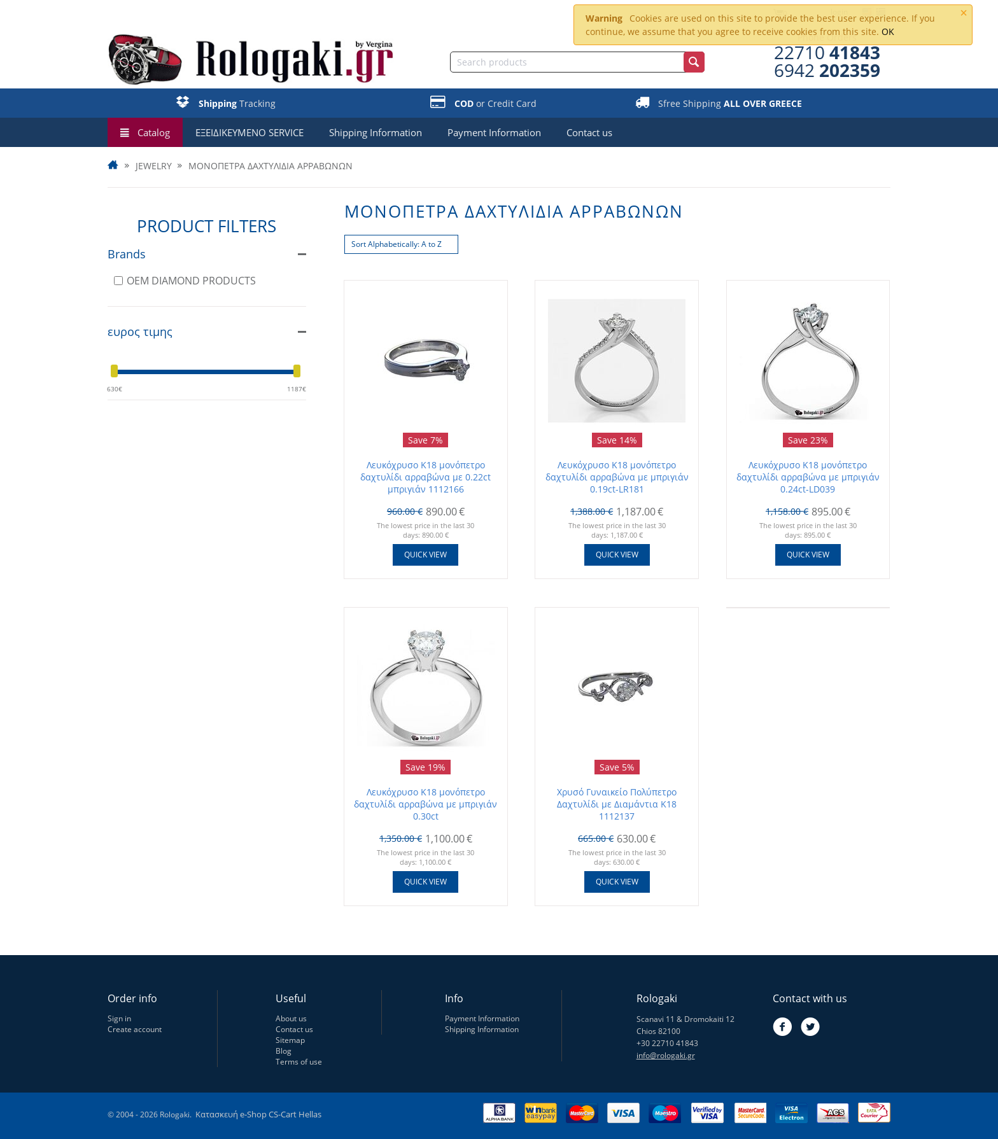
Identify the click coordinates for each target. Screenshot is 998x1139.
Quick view (425, 554)
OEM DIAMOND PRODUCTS (185, 281)
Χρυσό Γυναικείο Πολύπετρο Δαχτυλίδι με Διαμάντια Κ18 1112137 (617, 804)
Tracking (237, 103)
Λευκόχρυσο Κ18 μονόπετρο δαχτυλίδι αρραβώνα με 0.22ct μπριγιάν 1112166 (425, 477)
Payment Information (494, 132)
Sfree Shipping (730, 103)
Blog (284, 1050)
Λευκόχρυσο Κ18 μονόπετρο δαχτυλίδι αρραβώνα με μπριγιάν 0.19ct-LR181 (617, 477)
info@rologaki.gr (665, 1055)
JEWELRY (154, 166)
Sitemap (290, 1040)
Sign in (119, 1018)
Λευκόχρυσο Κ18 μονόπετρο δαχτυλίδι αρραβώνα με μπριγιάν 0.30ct (425, 804)
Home (114, 166)
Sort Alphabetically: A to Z (396, 244)
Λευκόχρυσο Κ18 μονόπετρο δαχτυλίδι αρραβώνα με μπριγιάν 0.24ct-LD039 (808, 477)
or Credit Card (495, 103)
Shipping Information (375, 132)
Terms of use (299, 1061)
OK (888, 31)
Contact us (589, 132)
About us (291, 1018)
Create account (135, 1029)
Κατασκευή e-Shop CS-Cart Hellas (258, 1114)
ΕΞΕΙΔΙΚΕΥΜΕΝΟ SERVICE (249, 132)
